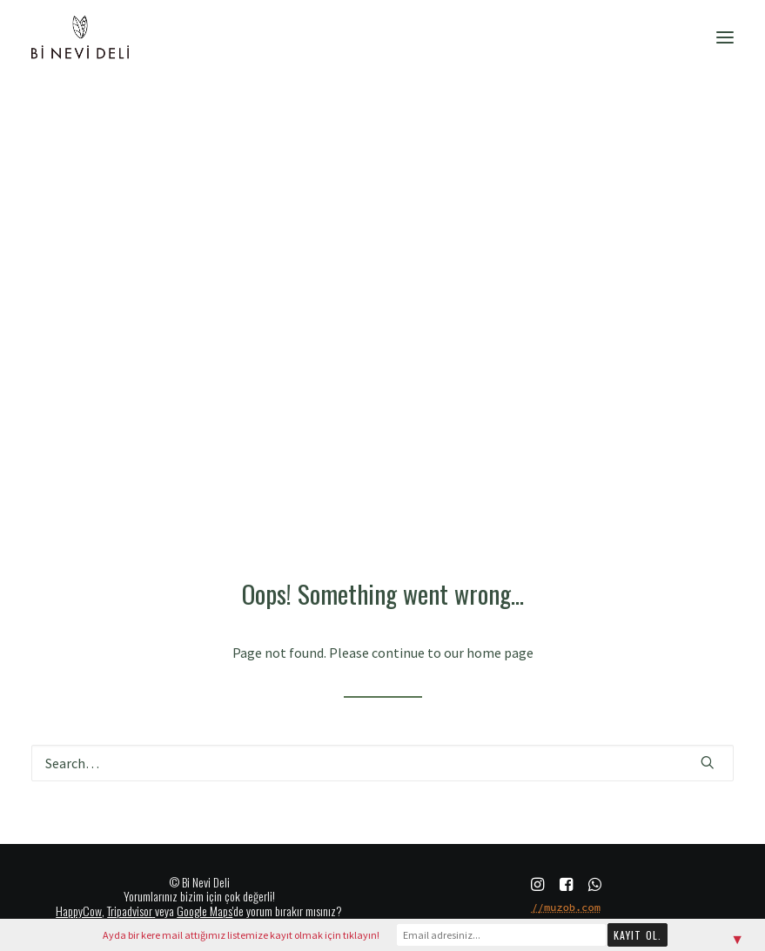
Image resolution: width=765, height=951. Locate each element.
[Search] (382, 763)
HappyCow (79, 910)
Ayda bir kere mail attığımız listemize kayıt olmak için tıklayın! (241, 934)
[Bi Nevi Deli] (80, 37)
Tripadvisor (129, 910)
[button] (725, 37)
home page (499, 652)
